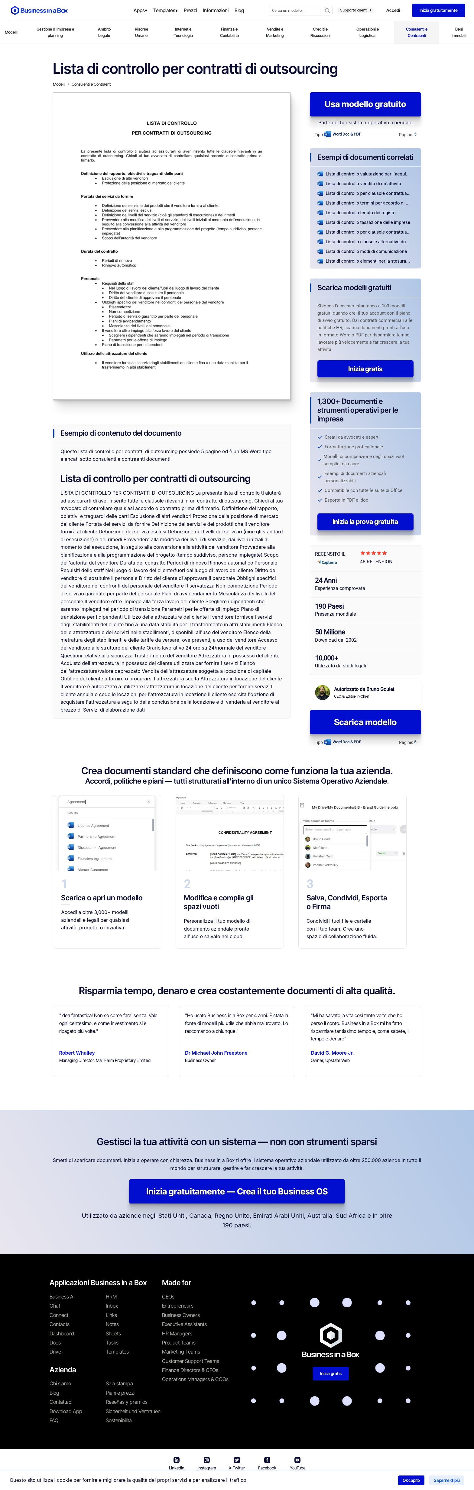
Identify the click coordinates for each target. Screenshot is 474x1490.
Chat (55, 1306)
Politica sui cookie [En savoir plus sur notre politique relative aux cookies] (318, 1481)
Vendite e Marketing (275, 32)
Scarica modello (365, 722)
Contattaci (61, 1402)
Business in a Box (172, 1481)
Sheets (113, 1334)
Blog (54, 1393)
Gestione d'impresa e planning (55, 32)
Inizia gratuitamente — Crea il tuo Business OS (237, 1191)
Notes (112, 1324)
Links (111, 1315)
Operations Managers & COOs (195, 1379)
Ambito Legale (104, 32)
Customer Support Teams (190, 1361)
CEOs (168, 1297)
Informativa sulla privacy (265, 1481)
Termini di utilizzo (213, 1481)
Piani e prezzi (120, 1393)
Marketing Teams (181, 1352)
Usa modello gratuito (365, 104)
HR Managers (177, 1334)
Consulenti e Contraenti (416, 32)
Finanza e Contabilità (229, 32)
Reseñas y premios (127, 1402)
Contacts (60, 1324)
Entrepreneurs (177, 1306)
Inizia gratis (365, 369)
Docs (55, 1343)
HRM (111, 1297)
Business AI (62, 1297)
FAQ (54, 1420)
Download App (66, 1411)
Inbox (112, 1306)
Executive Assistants (184, 1324)
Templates (117, 1352)
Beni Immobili (459, 32)
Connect (59, 1315)
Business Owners (181, 1315)
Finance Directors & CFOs (190, 1370)
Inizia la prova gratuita (365, 522)
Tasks (112, 1343)
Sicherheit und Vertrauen (133, 1411)
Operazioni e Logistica (367, 32)
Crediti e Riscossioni (320, 32)
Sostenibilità (119, 1420)
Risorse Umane (141, 32)
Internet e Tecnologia (183, 32)
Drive (55, 1352)
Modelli (11, 32)
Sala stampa (119, 1383)
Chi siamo (60, 1383)
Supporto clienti (355, 10)
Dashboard (62, 1334)
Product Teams (179, 1343)
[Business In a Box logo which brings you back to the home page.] (39, 10)
